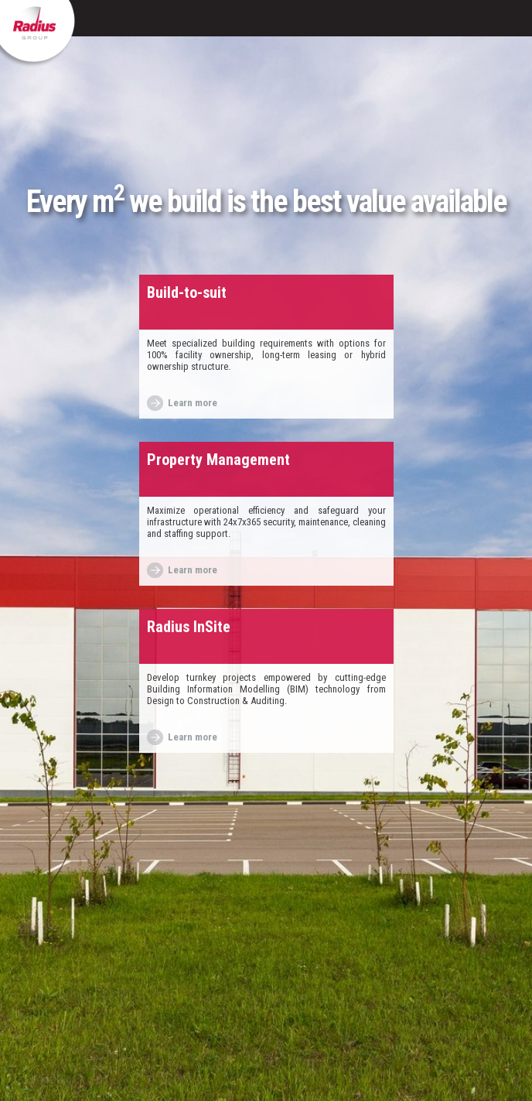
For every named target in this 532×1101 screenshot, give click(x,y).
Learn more (192, 403)
